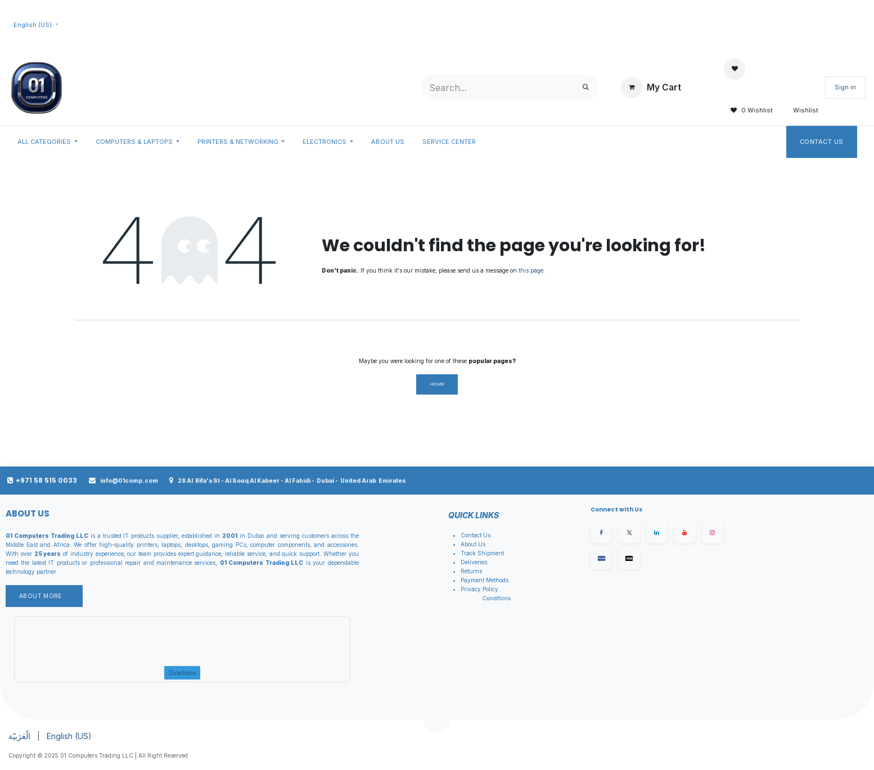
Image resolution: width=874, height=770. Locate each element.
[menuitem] (47, 142)
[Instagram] (712, 532)
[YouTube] (684, 532)
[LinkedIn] (657, 532)
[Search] (585, 87)
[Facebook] (601, 532)
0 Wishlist (748, 111)
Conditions (497, 598)
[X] (629, 532)
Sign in (845, 87)
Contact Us (822, 142)
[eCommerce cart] (651, 88)
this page (531, 270)
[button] (437, 719)
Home (437, 384)
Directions (182, 672)
